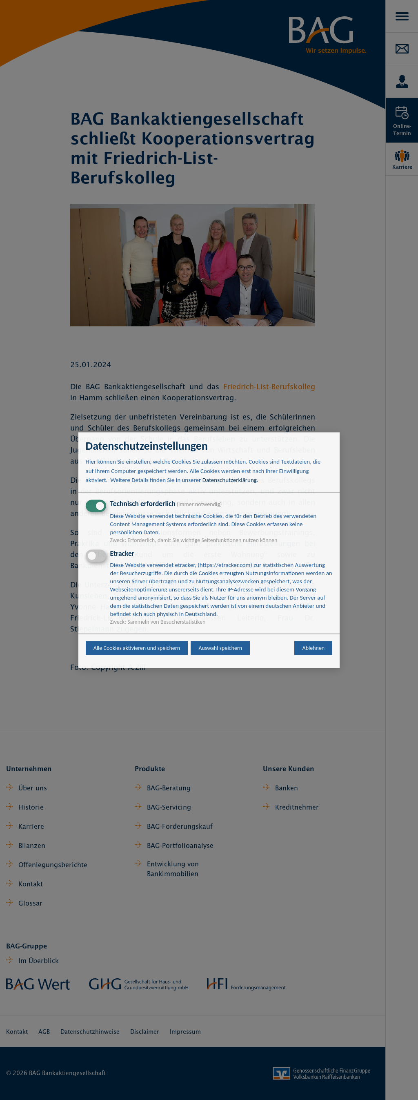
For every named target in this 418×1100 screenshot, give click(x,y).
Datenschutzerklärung (229, 480)
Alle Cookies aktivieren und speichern (136, 648)
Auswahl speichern (220, 648)
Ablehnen (313, 648)
